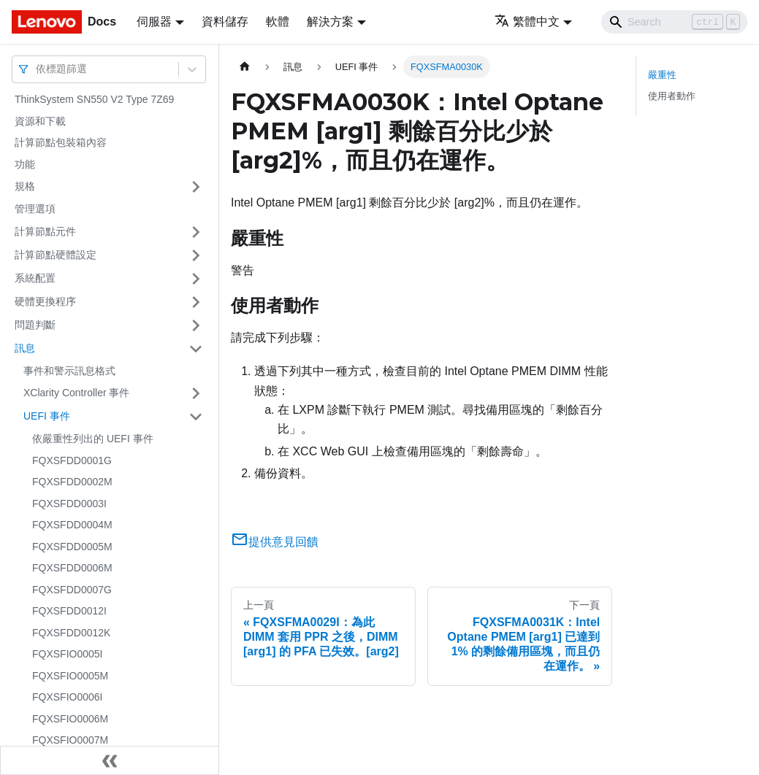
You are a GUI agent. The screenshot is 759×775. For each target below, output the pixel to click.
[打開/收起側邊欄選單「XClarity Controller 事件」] (196, 393)
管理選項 (35, 209)
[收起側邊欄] (109, 760)
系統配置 (35, 278)
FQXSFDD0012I (69, 611)
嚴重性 (662, 74)
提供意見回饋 (275, 542)
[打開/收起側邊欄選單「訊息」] (196, 348)
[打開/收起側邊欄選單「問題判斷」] (196, 325)
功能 (25, 164)
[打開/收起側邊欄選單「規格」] (196, 186)
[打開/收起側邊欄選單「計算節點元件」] (196, 232)
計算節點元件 (45, 231)
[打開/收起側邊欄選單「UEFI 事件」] (196, 416)
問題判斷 (35, 325)
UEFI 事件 (46, 416)
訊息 (25, 348)
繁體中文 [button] (527, 21)
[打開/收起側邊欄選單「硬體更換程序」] (196, 302)
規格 (25, 186)
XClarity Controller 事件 (76, 392)
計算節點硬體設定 (55, 255)
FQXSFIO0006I (67, 697)
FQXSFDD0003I (69, 503)
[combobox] (37, 69)
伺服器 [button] (154, 21)
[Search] (674, 22)
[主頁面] (245, 66)
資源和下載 (40, 121)
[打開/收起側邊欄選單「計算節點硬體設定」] (196, 255)
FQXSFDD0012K (71, 633)
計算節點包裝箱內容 (61, 142)
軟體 (277, 21)
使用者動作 (671, 95)
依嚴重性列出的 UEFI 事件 (92, 438)
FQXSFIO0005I (67, 654)
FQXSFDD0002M (72, 481)
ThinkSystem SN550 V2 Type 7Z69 (94, 99)
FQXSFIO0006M (70, 719)
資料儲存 (225, 21)
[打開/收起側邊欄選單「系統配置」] (196, 278)
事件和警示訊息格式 (69, 371)
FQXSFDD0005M (72, 546)
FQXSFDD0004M (72, 525)
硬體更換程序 (45, 301)
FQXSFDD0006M (72, 568)
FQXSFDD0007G (72, 589)
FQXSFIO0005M (70, 676)
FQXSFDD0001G (72, 460)
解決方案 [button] (330, 21)
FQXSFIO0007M (70, 740)
